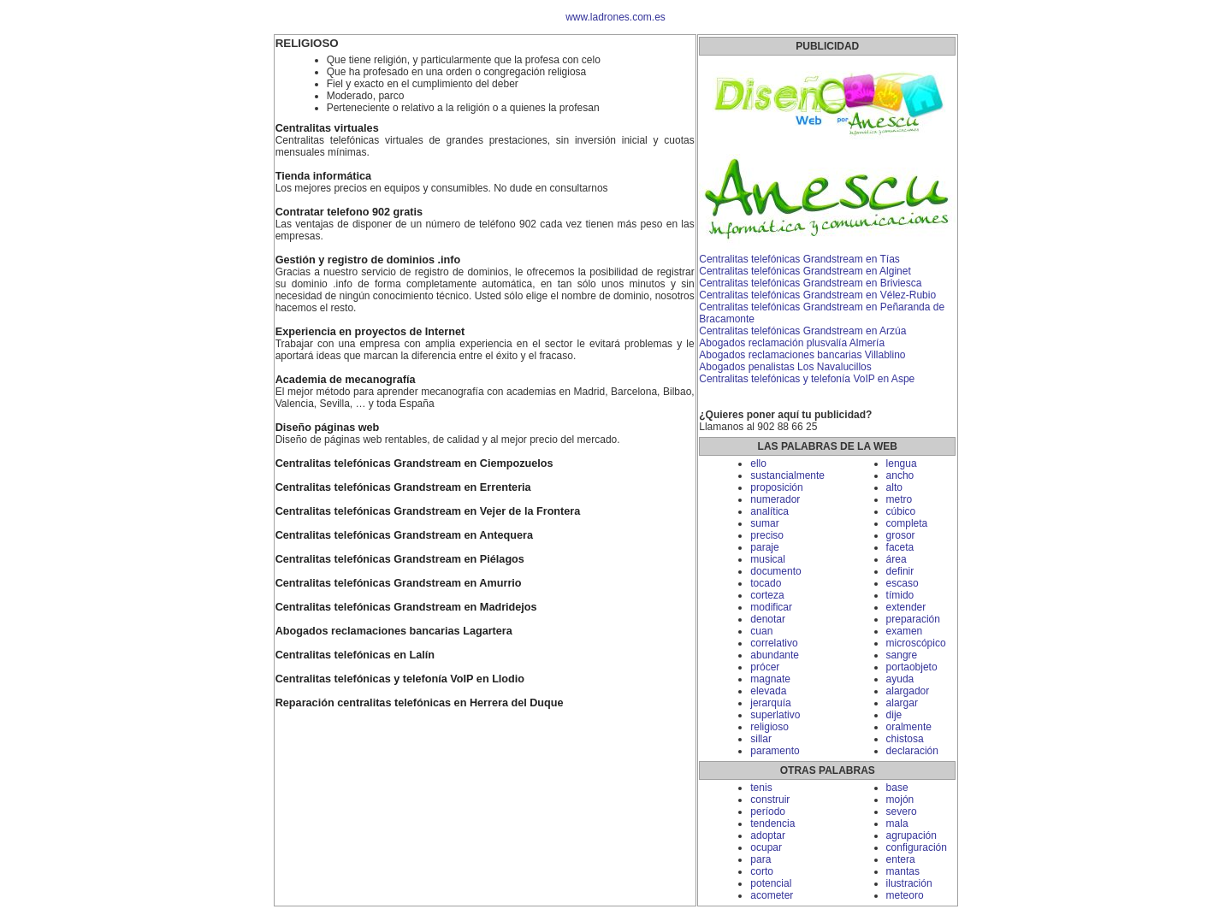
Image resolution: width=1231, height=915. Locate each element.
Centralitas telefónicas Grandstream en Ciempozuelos (414, 463)
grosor (900, 535)
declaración (912, 751)
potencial (770, 883)
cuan (761, 631)
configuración (916, 847)
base (897, 788)
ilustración (909, 883)
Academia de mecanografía (345, 380)
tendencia (772, 823)
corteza (767, 595)
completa (907, 523)
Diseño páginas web (327, 428)
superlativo (775, 715)
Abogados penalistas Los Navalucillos (785, 367)
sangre (902, 655)
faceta (900, 547)
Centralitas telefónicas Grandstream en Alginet (804, 271)
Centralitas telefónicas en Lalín (355, 655)
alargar (902, 703)
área (896, 559)
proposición (776, 487)
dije (894, 715)
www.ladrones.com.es (615, 17)
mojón (900, 800)
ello (758, 463)
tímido (900, 595)
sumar (764, 523)
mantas (903, 871)
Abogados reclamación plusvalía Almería (792, 343)
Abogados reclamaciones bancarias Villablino (802, 355)
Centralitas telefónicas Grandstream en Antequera (404, 535)
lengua (901, 463)
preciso (767, 535)
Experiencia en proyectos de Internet (370, 332)
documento (775, 571)
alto (894, 487)
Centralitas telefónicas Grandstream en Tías (799, 259)
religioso (769, 727)
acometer (771, 895)
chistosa (905, 739)
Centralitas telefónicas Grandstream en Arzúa (802, 331)
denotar (767, 619)
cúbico (901, 511)
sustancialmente (787, 475)
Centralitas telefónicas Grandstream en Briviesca (810, 283)
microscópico (916, 643)
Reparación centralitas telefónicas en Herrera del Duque (419, 703)
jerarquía (770, 703)
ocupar (766, 847)
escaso (902, 583)
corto (761, 871)
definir (900, 571)
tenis (761, 788)
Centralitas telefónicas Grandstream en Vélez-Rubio (817, 295)
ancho (900, 475)
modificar (771, 607)
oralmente (909, 727)
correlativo (773, 643)
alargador (908, 691)
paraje (764, 547)
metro (899, 499)
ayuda (900, 679)
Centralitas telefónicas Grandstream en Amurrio (398, 583)
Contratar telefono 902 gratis (349, 212)
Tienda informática (323, 176)
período (767, 812)
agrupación (911, 835)
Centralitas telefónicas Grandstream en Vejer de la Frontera (428, 511)
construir (770, 800)
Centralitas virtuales (327, 128)
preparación (913, 619)
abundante (774, 655)
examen (904, 631)
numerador (775, 499)
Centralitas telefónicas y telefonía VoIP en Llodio (399, 679)
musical (767, 559)
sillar (761, 739)
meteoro (905, 895)
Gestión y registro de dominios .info (368, 260)
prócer (764, 667)
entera (900, 859)
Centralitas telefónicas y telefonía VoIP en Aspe (806, 379)
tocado (765, 583)
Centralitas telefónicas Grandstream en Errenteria (403, 487)
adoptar (767, 835)
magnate (770, 679)
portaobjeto (912, 667)
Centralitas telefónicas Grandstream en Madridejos (406, 607)
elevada (768, 691)
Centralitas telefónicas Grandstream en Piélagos (399, 559)
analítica (769, 511)
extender (906, 607)
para (760, 859)
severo (901, 812)
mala (897, 823)
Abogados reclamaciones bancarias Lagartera (393, 631)
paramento (774, 751)
